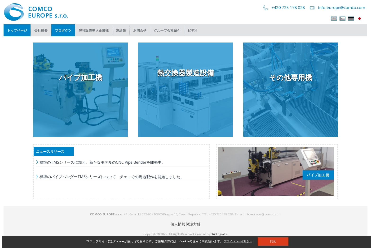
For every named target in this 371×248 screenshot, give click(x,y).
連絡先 (121, 30)
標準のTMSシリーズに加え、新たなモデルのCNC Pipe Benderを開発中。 (102, 162)
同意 (273, 241)
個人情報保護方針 (185, 224)
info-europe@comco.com (341, 7)
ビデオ (193, 30)
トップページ (17, 30)
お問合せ (139, 30)
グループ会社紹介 (167, 30)
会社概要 (41, 30)
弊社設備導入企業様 (94, 30)
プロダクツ (63, 30)
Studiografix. (219, 234)
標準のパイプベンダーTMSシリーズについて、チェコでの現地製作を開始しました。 (112, 176)
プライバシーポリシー (238, 241)
